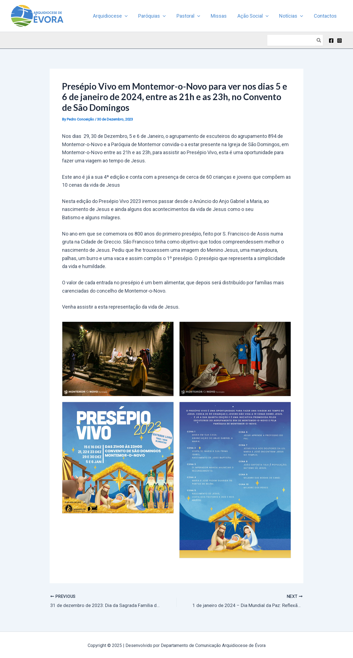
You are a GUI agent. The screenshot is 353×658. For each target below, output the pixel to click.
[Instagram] (339, 40)
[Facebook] (331, 40)
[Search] (319, 40)
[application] (129, 16)
